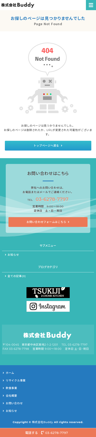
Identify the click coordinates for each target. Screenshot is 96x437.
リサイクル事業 (16, 380)
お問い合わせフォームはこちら (46, 222)
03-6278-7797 (52, 199)
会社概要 (11, 395)
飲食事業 (11, 388)
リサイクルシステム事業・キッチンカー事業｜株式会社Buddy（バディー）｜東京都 (22, 5)
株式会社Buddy (42, 422)
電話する (48, 432)
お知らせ (13, 254)
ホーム (10, 373)
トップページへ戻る (46, 145)
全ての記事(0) (17, 276)
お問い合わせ (14, 403)
